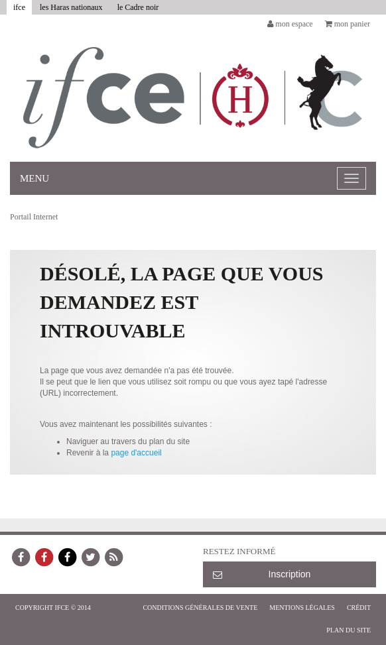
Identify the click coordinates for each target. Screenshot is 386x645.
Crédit (359, 607)
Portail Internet (34, 216)
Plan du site (348, 630)
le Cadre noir (138, 7)
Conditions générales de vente (200, 607)
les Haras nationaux (71, 7)
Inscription (261, 574)
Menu (34, 178)
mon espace (289, 24)
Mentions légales (302, 607)
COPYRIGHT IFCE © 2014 (53, 607)
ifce (19, 7)
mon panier (347, 24)
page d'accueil (136, 452)
